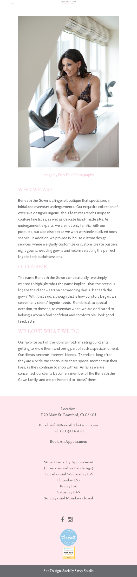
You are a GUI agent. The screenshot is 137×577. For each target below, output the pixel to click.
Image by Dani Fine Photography (68, 175)
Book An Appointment (68, 441)
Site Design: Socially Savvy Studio (69, 571)
